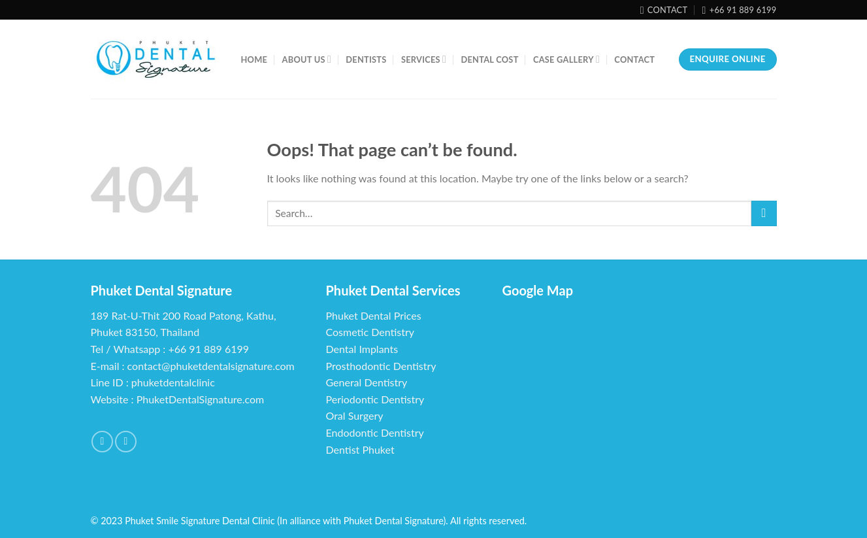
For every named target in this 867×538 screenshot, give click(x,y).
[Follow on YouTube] (126, 441)
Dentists (366, 59)
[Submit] (764, 213)
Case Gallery (566, 59)
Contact (634, 59)
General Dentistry (367, 382)
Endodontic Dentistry (375, 432)
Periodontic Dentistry (375, 399)
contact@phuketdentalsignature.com (211, 366)
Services (423, 59)
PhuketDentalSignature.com (201, 399)
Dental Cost (489, 59)
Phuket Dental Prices (373, 315)
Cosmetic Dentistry (370, 332)
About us (306, 59)
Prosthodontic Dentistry (381, 366)
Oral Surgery (355, 415)
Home (254, 59)
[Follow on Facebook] (102, 441)
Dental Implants (362, 349)
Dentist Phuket (360, 449)
